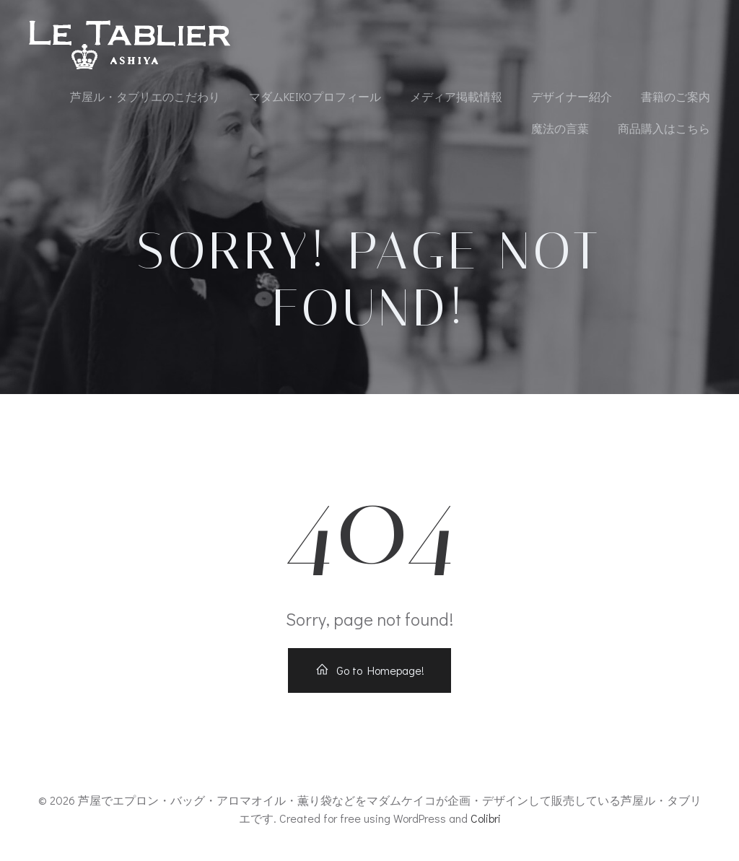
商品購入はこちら (664, 128)
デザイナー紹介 (571, 96)
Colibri (486, 818)
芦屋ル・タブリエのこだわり (145, 96)
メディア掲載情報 (456, 96)
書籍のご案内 (675, 96)
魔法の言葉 (560, 128)
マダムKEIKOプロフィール (315, 96)
